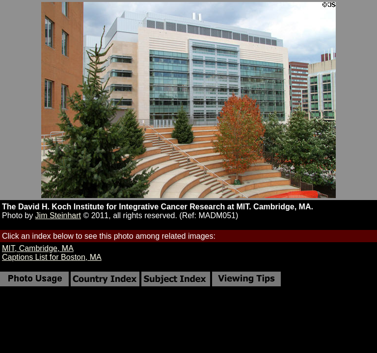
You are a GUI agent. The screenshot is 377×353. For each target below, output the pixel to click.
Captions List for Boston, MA (52, 257)
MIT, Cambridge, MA (38, 248)
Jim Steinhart (58, 215)
